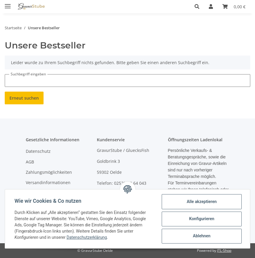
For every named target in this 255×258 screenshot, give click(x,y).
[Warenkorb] (234, 6)
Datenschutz (38, 151)
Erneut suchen (24, 98)
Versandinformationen (48, 182)
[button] (197, 6)
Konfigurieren (201, 218)
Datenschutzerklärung (87, 237)
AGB (30, 162)
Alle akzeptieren (201, 201)
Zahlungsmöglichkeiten (49, 172)
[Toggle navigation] (8, 3)
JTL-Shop (224, 250)
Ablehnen (201, 235)
